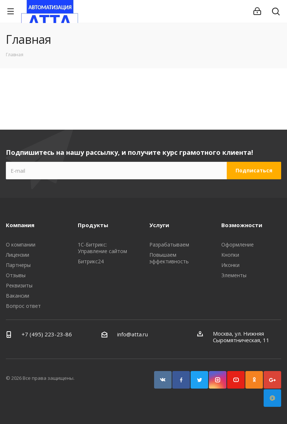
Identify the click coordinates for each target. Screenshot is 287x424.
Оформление (237, 244)
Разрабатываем (169, 244)
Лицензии (17, 254)
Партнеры (18, 264)
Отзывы (16, 275)
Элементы (233, 275)
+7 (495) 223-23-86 (47, 334)
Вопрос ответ (23, 305)
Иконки (230, 264)
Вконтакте (163, 380)
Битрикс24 (91, 261)
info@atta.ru (132, 334)
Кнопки (230, 254)
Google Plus (272, 380)
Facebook (181, 380)
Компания (20, 225)
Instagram (217, 380)
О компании (20, 244)
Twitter (199, 380)
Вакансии (17, 295)
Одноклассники (254, 380)
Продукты (93, 225)
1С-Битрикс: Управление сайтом (102, 248)
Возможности (241, 225)
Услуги (159, 225)
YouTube (236, 380)
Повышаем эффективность (169, 258)
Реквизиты (19, 285)
